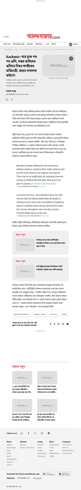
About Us (65, 448)
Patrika (51, 456)
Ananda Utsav (54, 445)
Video (51, 450)
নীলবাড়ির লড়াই (18, 44)
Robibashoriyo (54, 453)
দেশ (47, 44)
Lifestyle (40, 445)
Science (9, 465)
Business (10, 462)
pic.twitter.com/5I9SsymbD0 (43, 183)
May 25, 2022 (42, 187)
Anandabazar (8, 49)
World (9, 453)
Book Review (41, 453)
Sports (9, 456)
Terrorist (53, 314)
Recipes (40, 450)
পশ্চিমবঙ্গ (39, 44)
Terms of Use (67, 445)
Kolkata (9, 445)
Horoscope (41, 456)
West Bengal (11, 448)
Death (64, 314)
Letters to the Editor (27, 448)
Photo (51, 448)
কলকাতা (30, 44)
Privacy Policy (67, 453)
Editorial (23, 445)
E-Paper (6, 37)
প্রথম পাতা (7, 44)
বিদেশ (54, 44)
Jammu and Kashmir (21, 314)
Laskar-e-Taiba (39, 314)
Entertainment (12, 459)
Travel (39, 448)
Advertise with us (68, 450)
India (16, 49)
